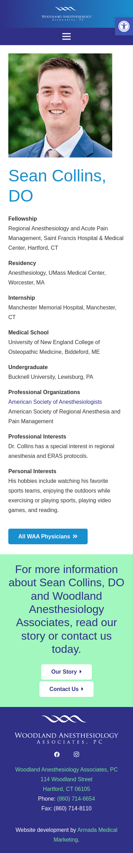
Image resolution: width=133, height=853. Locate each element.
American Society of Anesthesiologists (55, 402)
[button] (124, 26)
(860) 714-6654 (76, 799)
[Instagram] (76, 754)
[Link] (66, 14)
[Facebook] (57, 754)
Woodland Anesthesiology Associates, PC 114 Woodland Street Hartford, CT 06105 (66, 779)
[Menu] (66, 36)
